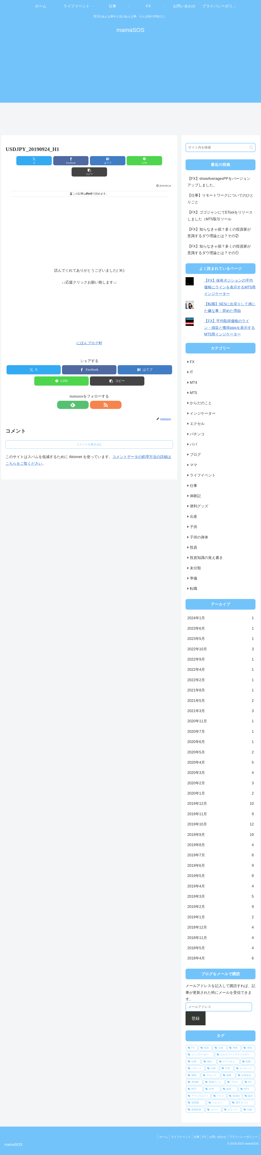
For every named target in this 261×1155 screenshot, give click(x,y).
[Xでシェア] (33, 160)
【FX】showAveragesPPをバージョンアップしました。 (218, 182)
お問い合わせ (215, 1136)
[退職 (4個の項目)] (228, 1075)
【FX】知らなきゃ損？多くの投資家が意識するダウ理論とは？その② (219, 232)
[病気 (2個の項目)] (229, 1089)
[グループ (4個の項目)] (210, 1075)
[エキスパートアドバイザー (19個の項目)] (235, 1055)
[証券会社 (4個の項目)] (245, 1075)
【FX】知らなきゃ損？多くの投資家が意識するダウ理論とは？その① (219, 249)
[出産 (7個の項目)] (212, 1068)
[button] (145, 160)
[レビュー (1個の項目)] (218, 1103)
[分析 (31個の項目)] (219, 1048)
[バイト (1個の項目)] (218, 1096)
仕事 (192, 1136)
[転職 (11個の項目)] (247, 1062)
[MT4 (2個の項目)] (247, 1089)
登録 (195, 1018)
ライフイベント (175, 1136)
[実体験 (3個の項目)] (194, 1082)
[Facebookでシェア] (61, 160)
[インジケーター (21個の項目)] (200, 1055)
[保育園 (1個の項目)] (196, 1103)
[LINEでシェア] (117, 160)
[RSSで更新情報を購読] (94, 394)
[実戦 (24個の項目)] (248, 1048)
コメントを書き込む (89, 433)
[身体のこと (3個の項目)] (214, 1082)
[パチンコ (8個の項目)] (195, 1068)
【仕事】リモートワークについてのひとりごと (220, 198)
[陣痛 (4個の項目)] (193, 1075)
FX (201, 1136)
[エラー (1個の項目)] (213, 1110)
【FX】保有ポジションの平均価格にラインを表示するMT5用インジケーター (229, 287)
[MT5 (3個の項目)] (194, 1089)
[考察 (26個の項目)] (234, 1048)
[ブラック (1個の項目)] (231, 1110)
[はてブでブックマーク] (89, 160)
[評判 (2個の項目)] (211, 1089)
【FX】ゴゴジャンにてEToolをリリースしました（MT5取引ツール (220, 215)
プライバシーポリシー (243, 1136)
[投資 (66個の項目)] (205, 1048)
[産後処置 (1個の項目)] (195, 1110)
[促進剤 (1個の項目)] (234, 1096)
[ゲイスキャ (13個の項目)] (228, 1062)
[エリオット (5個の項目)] (244, 1068)
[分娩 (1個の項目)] (248, 1110)
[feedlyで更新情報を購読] (85, 394)
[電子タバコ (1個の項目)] (242, 1103)
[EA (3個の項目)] (249, 1082)
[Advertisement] (130, 72)
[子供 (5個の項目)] (226, 1068)
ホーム (156, 1136)
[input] (221, 147)
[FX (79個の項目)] (192, 1048)
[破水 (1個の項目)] (249, 1096)
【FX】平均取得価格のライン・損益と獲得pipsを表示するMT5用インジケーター (229, 327)
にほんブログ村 (89, 332)
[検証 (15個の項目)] (209, 1062)
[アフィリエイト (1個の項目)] (198, 1096)
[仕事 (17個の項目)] (193, 1062)
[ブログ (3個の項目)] (234, 1082)
